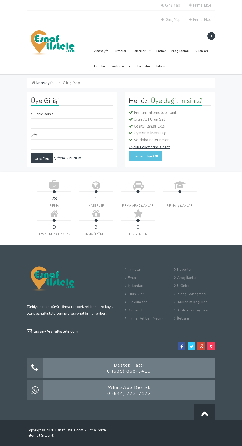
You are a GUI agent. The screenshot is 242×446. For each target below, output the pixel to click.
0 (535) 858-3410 (129, 371)
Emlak (161, 51)
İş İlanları (201, 51)
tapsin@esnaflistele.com (52, 331)
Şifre (34, 135)
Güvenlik (134, 310)
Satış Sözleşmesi (190, 293)
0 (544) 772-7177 (129, 393)
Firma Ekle (200, 5)
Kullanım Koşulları (191, 302)
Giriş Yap (170, 5)
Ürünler (100, 66)
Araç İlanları (180, 51)
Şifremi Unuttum (67, 158)
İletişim (161, 66)
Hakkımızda (136, 302)
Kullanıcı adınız (42, 114)
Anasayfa (101, 51)
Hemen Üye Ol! (145, 156)
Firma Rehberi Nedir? (144, 318)
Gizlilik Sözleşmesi (191, 310)
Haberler (141, 51)
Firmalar (120, 51)
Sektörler (120, 66)
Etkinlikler (143, 66)
